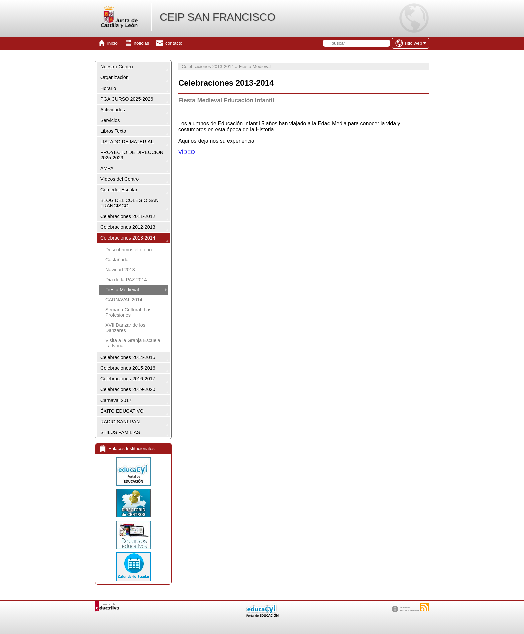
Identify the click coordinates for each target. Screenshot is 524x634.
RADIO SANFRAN (120, 421)
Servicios (110, 120)
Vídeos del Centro (119, 179)
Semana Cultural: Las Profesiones (128, 312)
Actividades (112, 109)
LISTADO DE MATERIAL (126, 141)
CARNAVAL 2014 (123, 299)
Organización (114, 77)
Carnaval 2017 (116, 400)
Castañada (117, 259)
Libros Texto (113, 131)
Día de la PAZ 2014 (126, 279)
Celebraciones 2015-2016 (127, 368)
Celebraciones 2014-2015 (127, 357)
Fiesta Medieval (122, 289)
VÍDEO (186, 152)
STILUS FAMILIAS (120, 432)
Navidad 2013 (120, 269)
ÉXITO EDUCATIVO (122, 411)
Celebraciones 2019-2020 (127, 389)
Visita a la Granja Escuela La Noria (132, 343)
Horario (108, 88)
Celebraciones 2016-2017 (127, 378)
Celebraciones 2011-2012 (127, 216)
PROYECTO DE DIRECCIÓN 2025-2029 (131, 155)
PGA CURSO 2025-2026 (126, 99)
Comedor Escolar (118, 189)
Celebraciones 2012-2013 (127, 227)
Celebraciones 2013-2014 (127, 238)
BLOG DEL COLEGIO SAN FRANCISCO (129, 203)
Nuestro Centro (116, 66)
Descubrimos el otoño (128, 249)
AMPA (107, 168)
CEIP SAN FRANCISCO (217, 17)
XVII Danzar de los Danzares (125, 327)
